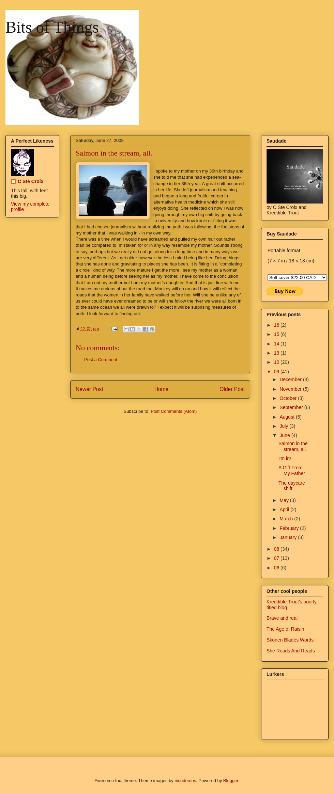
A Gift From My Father (291, 470)
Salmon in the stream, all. (293, 446)
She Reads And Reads (291, 650)
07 (277, 558)
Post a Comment (100, 359)
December (291, 379)
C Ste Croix (30, 181)
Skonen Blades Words (290, 640)
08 (277, 549)
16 (277, 325)
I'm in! (284, 458)
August (287, 417)
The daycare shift (291, 485)
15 (277, 334)
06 (277, 567)
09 (277, 371)
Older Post (232, 389)
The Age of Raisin (285, 629)
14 (277, 343)
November (291, 389)
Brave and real (282, 618)
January (288, 537)
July (284, 426)
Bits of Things (52, 27)
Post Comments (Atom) (174, 411)
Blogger (230, 780)
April (284, 509)
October (288, 398)
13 (277, 353)
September (291, 407)
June (285, 435)
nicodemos (185, 780)
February (289, 528)
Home (161, 389)
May (284, 500)
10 (277, 362)
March (286, 518)
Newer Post (89, 389)
